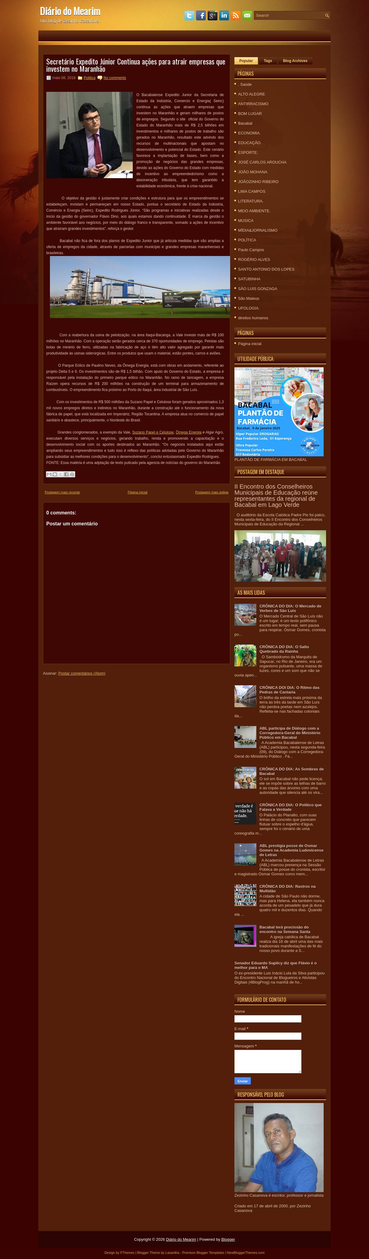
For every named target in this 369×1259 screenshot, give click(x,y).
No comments (115, 78)
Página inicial (137, 492)
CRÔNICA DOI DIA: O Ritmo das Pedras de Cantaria (289, 689)
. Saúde (245, 84)
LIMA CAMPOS (251, 191)
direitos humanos (253, 318)
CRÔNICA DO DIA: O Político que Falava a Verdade (290, 807)
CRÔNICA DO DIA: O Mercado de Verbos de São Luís (290, 608)
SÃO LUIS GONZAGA (257, 288)
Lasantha (172, 1252)
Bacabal (245, 123)
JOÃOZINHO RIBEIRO (258, 181)
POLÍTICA (247, 240)
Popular (246, 61)
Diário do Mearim (70, 11)
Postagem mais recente (62, 492)
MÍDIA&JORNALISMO (257, 230)
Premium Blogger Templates (203, 1252)
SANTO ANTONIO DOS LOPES (266, 269)
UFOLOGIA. (249, 308)
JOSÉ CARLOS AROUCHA (262, 162)
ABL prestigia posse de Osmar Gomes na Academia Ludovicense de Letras (291, 850)
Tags (268, 61)
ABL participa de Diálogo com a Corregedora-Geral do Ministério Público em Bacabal (289, 733)
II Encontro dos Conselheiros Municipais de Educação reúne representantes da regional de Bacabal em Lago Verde (276, 495)
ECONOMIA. (249, 133)
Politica (90, 78)
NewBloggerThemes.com (246, 1252)
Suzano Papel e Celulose (153, 432)
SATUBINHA (249, 279)
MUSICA (246, 220)
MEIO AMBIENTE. (254, 211)
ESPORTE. (248, 152)
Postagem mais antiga (211, 492)
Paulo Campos (251, 249)
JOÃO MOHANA (252, 172)
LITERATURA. (251, 201)
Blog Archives (295, 61)
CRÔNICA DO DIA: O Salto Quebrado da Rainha (284, 649)
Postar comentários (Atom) (82, 673)
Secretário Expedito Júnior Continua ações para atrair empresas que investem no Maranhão (135, 64)
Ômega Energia (188, 432)
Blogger (228, 1239)
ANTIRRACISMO (253, 104)
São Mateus (248, 298)
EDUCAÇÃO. (250, 142)
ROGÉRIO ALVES (254, 259)
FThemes (127, 1252)
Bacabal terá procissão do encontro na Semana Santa (284, 929)
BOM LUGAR (250, 113)
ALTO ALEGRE (251, 94)
